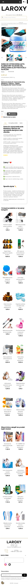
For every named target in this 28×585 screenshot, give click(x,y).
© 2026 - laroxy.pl (14, 583)
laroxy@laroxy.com (16, 547)
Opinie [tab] (21, 123)
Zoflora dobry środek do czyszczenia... (20, 358)
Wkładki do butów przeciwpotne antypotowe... (7, 525)
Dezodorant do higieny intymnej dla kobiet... (7, 445)
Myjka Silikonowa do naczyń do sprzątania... (7, 279)
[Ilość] (3, 114)
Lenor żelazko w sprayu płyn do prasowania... (7, 411)
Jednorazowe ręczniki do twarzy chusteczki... (7, 385)
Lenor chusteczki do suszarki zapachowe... (7, 472)
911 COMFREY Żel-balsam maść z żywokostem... (20, 445)
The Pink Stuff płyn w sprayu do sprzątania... (20, 332)
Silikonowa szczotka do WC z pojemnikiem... (20, 226)
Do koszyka (12, 114)
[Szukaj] (14, 17)
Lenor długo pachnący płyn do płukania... (20, 279)
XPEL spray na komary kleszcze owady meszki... (20, 253)
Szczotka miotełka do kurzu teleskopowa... (20, 525)
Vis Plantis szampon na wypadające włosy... (7, 498)
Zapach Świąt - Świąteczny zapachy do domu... (7, 253)
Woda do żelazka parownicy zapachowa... (20, 411)
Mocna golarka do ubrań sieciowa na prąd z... (7, 358)
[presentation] (14, 560)
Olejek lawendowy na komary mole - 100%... (20, 385)
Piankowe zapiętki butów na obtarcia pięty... (7, 226)
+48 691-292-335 (16, 551)
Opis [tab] (5, 123)
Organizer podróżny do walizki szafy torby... (20, 305)
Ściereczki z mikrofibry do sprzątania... (20, 498)
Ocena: (2, 71)
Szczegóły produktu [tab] (13, 123)
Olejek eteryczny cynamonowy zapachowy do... (7, 305)
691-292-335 (19, 15)
